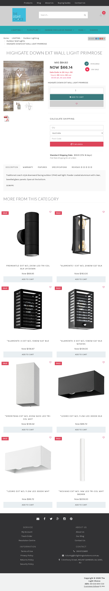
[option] (23, 81)
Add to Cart (77, 97)
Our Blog (80, 536)
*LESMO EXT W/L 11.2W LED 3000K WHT (28, 491)
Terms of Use (27, 551)
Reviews (82, 167)
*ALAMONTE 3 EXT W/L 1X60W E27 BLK (28, 341)
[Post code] (77, 138)
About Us (49, 3)
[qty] (77, 127)
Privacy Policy (26, 555)
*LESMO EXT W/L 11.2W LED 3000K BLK (81, 416)
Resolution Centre (27, 540)
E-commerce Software (91, 586)
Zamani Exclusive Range (59, 30)
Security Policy (27, 564)
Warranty (28, 167)
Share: (97, 39)
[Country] (77, 133)
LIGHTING (17, 30)
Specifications (59, 167)
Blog (39, 3)
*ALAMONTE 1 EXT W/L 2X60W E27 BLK (81, 265)
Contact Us (80, 3)
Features (42, 167)
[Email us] (38, 519)
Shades (94, 30)
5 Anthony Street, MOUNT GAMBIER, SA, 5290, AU (80, 561)
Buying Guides (64, 3)
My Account (26, 532)
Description (12, 167)
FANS (82, 30)
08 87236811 (80, 551)
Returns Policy (27, 560)
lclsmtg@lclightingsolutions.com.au (80, 555)
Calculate (77, 144)
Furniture (34, 30)
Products (28, 3)
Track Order (26, 536)
